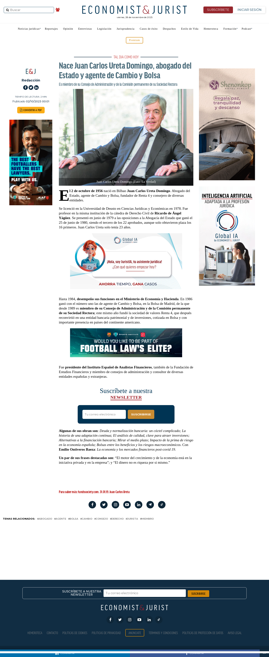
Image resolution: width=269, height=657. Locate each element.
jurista (132, 519)
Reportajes (51, 28)
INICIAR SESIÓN (249, 10)
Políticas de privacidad (106, 632)
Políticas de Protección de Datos (202, 632)
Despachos (169, 28)
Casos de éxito (149, 28)
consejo (102, 519)
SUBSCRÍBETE (218, 10)
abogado (45, 519)
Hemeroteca (211, 28)
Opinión (68, 28)
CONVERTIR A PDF (31, 110)
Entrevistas (85, 28)
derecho (117, 519)
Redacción (31, 80)
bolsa (73, 519)
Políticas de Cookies (74, 632)
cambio (87, 519)
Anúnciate (135, 632)
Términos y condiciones (163, 632)
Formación (229, 28)
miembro (147, 519)
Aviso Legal (235, 632)
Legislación (104, 28)
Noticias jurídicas (29, 28)
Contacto (52, 632)
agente (60, 519)
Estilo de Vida (189, 28)
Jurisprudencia (125, 28)
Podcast (246, 28)
